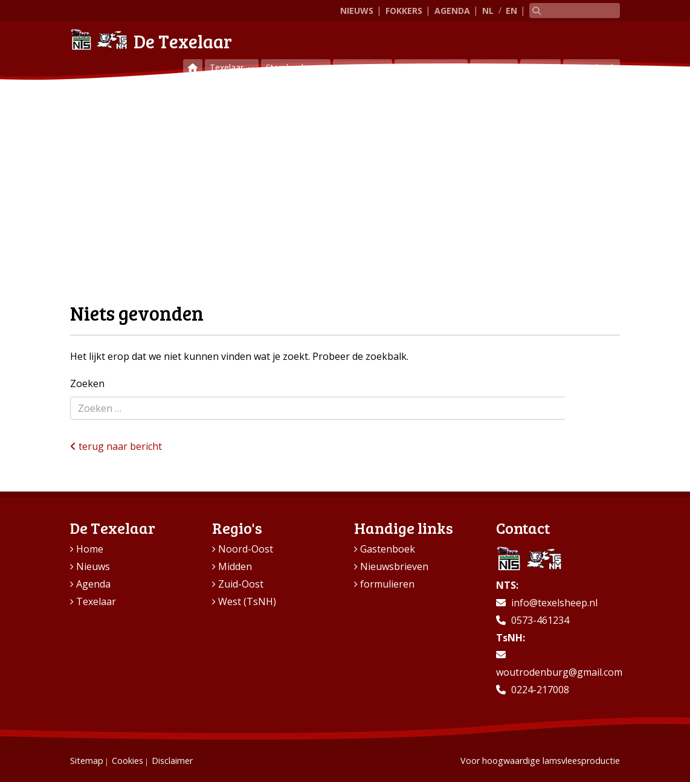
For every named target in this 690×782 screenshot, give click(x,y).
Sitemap (86, 760)
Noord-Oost (245, 549)
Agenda (452, 10)
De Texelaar (151, 39)
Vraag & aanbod (431, 67)
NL (488, 10)
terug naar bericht (116, 446)
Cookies (127, 760)
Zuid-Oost (240, 584)
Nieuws (356, 10)
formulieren (387, 584)
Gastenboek (591, 67)
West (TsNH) (247, 601)
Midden (235, 566)
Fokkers (403, 10)
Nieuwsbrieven (394, 566)
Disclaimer (172, 760)
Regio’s (490, 67)
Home (89, 549)
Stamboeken (292, 67)
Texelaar (228, 67)
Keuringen (358, 67)
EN (511, 10)
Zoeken (87, 383)
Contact (540, 67)
